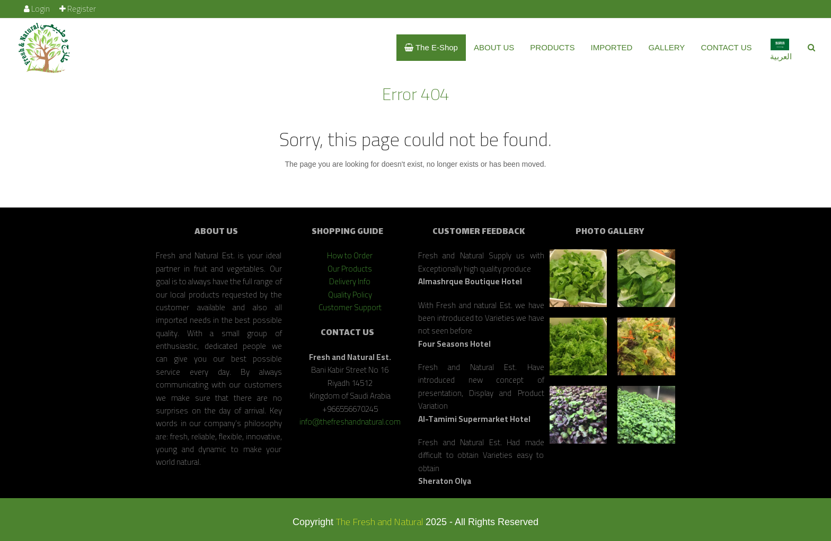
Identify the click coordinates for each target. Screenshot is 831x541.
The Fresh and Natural (379, 521)
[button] (811, 47)
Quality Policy (350, 294)
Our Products (350, 268)
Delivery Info (349, 281)
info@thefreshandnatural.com (350, 421)
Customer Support (350, 307)
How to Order (350, 255)
